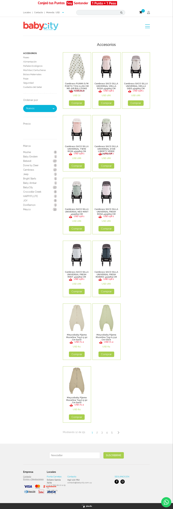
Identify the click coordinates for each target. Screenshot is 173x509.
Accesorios (30, 53)
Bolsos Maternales (32, 74)
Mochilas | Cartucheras (34, 70)
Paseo (26, 57)
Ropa (25, 78)
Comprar (76, 103)
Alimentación (30, 61)
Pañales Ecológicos (32, 66)
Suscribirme (113, 455)
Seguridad (28, 83)
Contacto (38, 12)
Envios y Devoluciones (33, 479)
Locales (27, 12)
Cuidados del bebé (32, 87)
